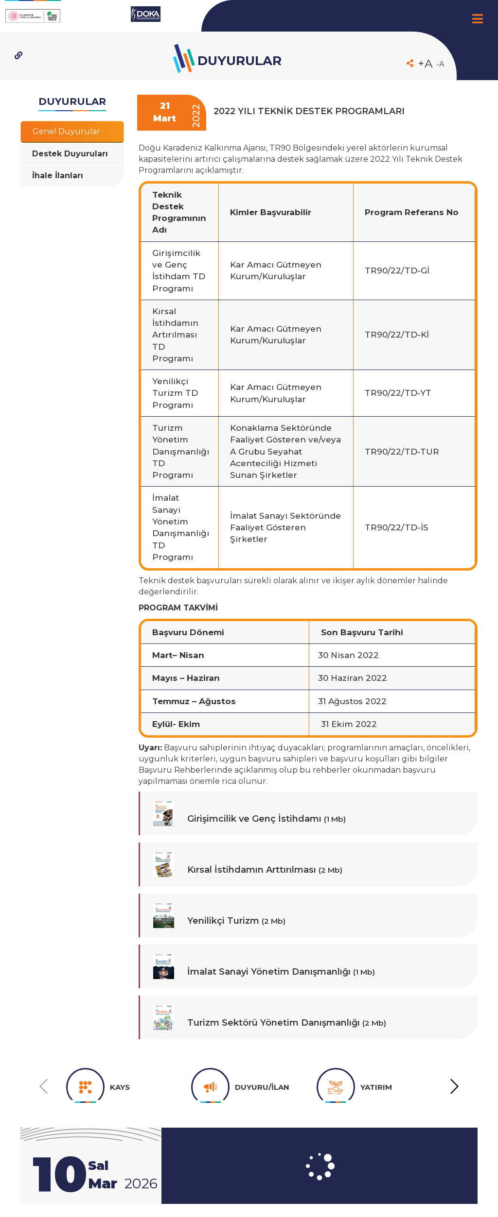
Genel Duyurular (66, 131)
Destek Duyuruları (70, 153)
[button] (454, 1086)
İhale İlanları (57, 175)
